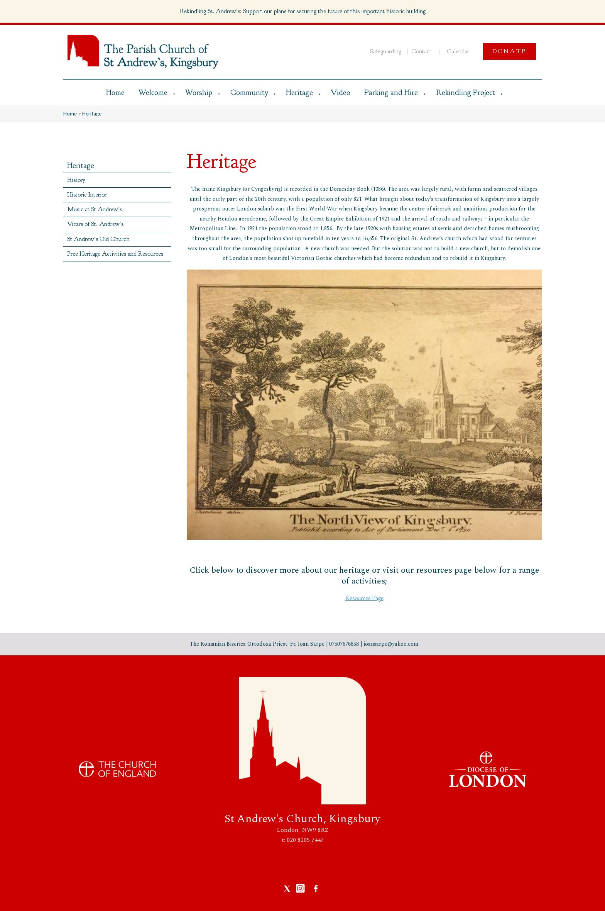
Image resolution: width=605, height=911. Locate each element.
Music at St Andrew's (94, 209)
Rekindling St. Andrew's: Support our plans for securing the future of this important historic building (303, 11)
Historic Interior (86, 194)
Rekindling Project (465, 92)
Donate (509, 51)
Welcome (153, 92)
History (76, 180)
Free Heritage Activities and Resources (115, 254)
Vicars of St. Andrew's (95, 224)
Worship (198, 92)
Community (249, 92)
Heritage (299, 92)
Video (340, 92)
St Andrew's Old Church (98, 239)
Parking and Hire (391, 92)
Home (115, 92)
